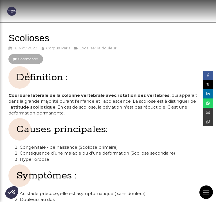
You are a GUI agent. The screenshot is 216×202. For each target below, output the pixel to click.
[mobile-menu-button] (206, 192)
